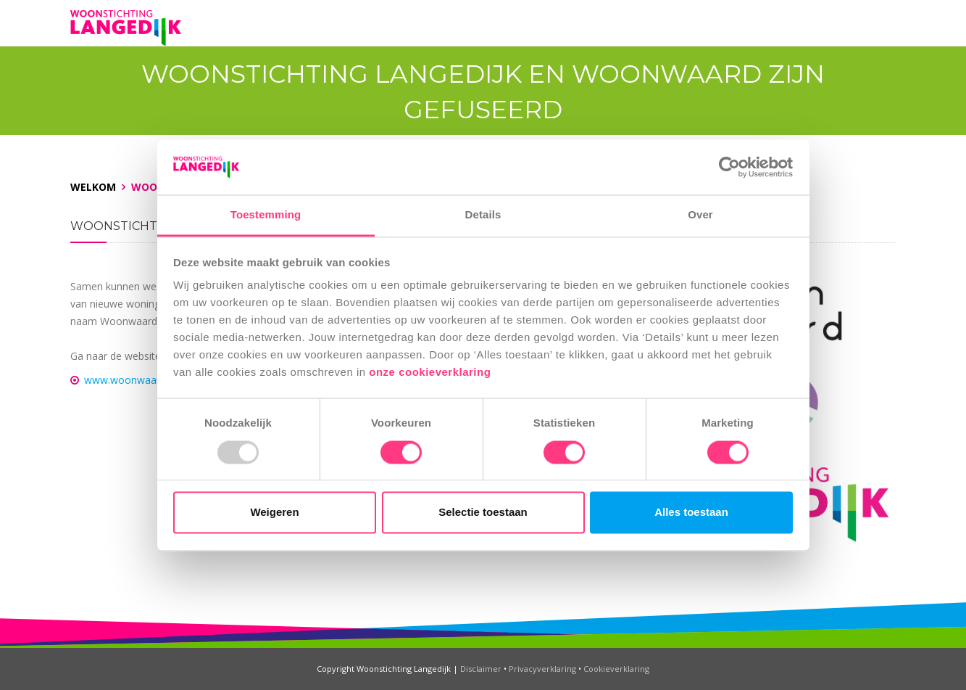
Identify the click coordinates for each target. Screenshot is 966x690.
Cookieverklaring (616, 668)
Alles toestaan (691, 512)
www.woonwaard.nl (130, 380)
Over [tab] (700, 215)
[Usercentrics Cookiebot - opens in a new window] (729, 167)
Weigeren (274, 512)
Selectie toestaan (483, 512)
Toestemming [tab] (265, 215)
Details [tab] (483, 215)
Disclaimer (480, 668)
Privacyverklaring (542, 668)
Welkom (93, 187)
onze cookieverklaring (431, 372)
